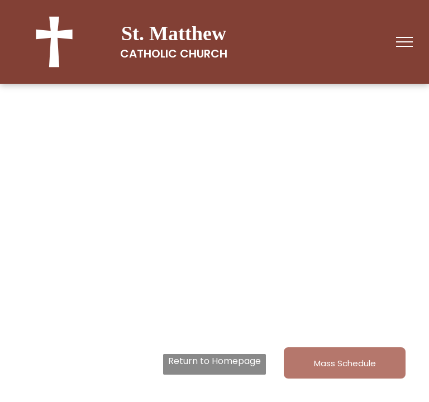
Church (203, 53)
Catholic (148, 53)
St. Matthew (173, 33)
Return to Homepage (214, 361)
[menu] (404, 41)
